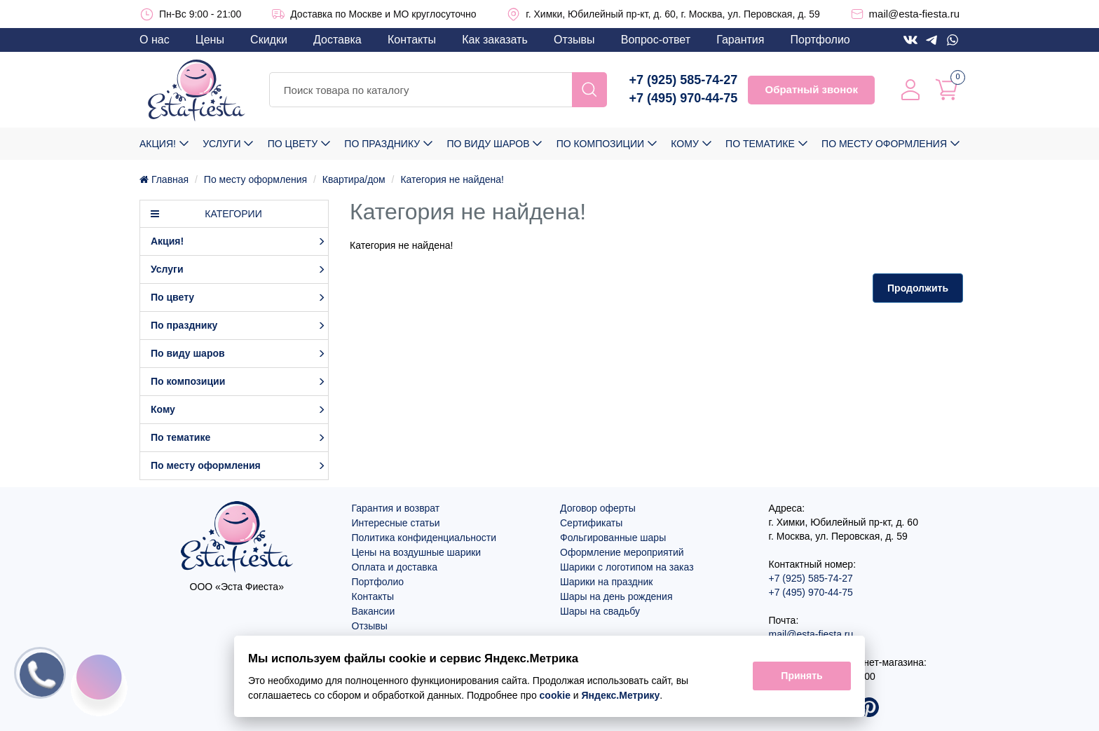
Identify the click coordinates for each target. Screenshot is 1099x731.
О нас (154, 40)
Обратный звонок (811, 89)
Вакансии (373, 611)
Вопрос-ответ (655, 40)
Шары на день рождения (616, 596)
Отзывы (574, 40)
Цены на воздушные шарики (417, 552)
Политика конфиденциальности (424, 537)
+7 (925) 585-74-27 (683, 80)
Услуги (221, 143)
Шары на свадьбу (600, 611)
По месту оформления (884, 143)
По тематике (760, 143)
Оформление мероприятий (622, 552)
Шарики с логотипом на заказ (627, 567)
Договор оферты (598, 508)
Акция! (157, 143)
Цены (210, 40)
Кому (684, 143)
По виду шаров (487, 143)
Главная (164, 179)
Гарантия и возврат (396, 508)
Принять (801, 676)
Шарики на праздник (606, 581)
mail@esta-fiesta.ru (914, 14)
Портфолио (820, 40)
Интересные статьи (396, 522)
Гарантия (740, 40)
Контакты (412, 40)
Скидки (268, 40)
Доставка (337, 40)
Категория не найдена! (451, 179)
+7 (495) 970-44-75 (683, 98)
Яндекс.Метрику (621, 695)
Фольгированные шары (613, 537)
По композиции (600, 143)
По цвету (293, 143)
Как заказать (495, 40)
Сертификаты (591, 522)
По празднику (382, 143)
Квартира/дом (353, 179)
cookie (555, 695)
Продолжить (917, 288)
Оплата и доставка (394, 567)
